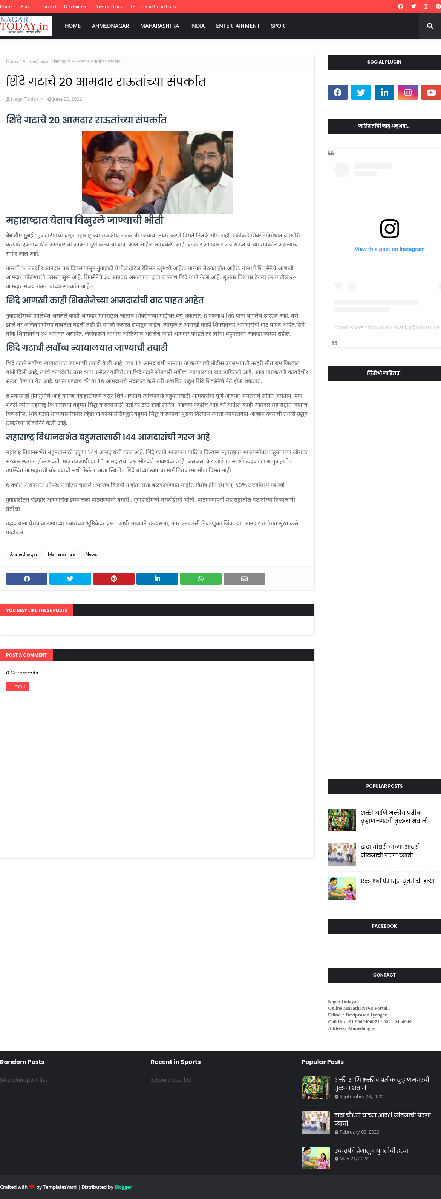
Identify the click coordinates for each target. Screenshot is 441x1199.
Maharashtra (61, 554)
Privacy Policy (108, 6)
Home (6, 6)
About (26, 6)
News (91, 554)
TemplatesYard (60, 1187)
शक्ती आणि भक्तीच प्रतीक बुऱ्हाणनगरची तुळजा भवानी (394, 817)
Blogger (123, 1187)
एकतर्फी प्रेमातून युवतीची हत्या (398, 881)
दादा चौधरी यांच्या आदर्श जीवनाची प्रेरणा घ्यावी (390, 851)
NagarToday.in (27, 99)
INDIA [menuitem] (197, 25)
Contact (48, 6)
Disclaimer (75, 6)
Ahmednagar (36, 61)
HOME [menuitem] (73, 25)
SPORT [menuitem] (279, 25)
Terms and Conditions (153, 6)
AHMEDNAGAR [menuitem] (110, 25)
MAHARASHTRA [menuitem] (159, 25)
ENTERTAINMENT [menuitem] (238, 25)
